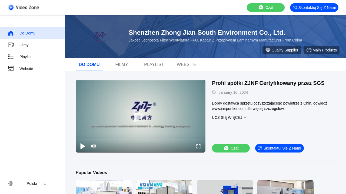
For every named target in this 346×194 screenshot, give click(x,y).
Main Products (321, 50)
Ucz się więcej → (229, 117)
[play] (140, 116)
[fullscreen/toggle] (198, 146)
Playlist (19, 57)
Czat (265, 7)
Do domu (21, 33)
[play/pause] (82, 146)
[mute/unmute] (93, 146)
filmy (18, 45)
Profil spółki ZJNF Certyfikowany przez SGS (268, 83)
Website (20, 68)
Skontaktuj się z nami (314, 7)
